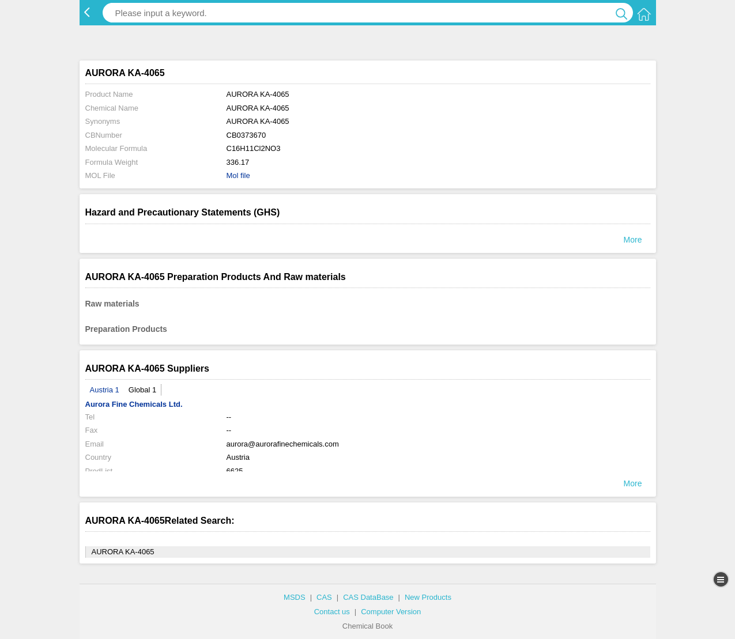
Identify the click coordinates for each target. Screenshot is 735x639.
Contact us (332, 611)
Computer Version (391, 611)
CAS (324, 597)
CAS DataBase (368, 597)
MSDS (295, 597)
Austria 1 (104, 389)
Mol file (238, 175)
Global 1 (142, 389)
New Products (428, 597)
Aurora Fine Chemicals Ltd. (134, 404)
